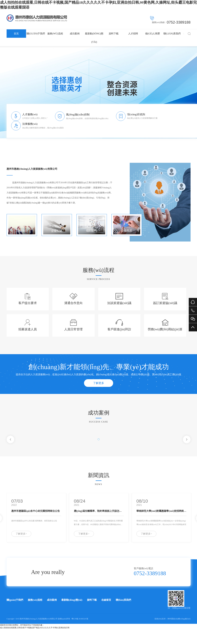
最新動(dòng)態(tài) (94, 37)
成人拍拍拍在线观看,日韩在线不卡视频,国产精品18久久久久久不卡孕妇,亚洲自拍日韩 (34, 628)
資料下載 (114, 33)
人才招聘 (133, 33)
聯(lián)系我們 (172, 33)
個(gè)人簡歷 (152, 33)
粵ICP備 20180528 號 (79, 619)
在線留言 (106, 600)
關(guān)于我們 (36, 33)
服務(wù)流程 (55, 33)
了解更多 (98, 383)
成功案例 (75, 33)
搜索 (189, 33)
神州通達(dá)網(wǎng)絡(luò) (178, 619)
